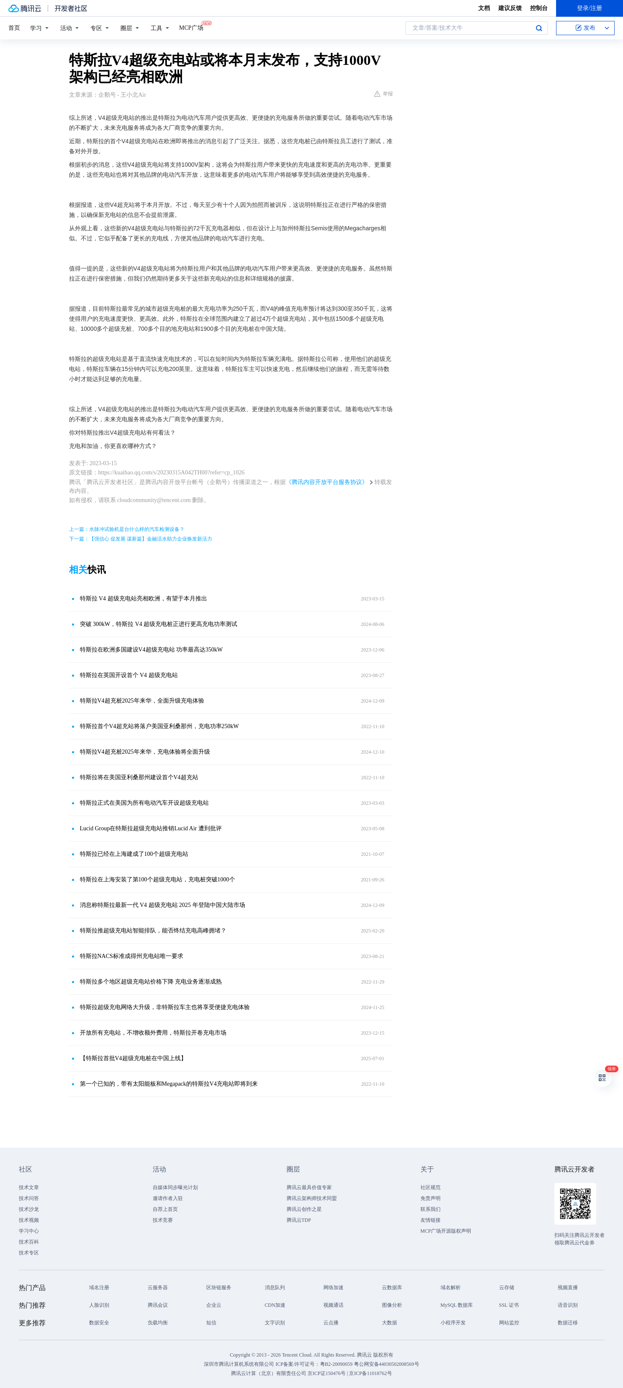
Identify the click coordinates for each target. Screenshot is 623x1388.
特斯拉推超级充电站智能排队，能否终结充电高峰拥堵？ (153, 930)
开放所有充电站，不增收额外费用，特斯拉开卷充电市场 (153, 1033)
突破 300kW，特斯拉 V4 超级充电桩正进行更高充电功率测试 (159, 624)
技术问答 (29, 1198)
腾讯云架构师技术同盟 (312, 1198)
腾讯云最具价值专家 (309, 1187)
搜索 (539, 28)
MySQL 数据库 (457, 1305)
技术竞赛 (163, 1220)
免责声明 (430, 1198)
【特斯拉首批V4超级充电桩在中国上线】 (133, 1058)
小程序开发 (453, 1323)
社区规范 (430, 1187)
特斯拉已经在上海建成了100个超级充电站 (134, 854)
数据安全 (99, 1323)
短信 (211, 1323)
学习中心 (29, 1231)
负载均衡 (158, 1323)
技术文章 (29, 1187)
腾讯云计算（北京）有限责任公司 (268, 1373)
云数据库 (392, 1287)
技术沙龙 (29, 1209)
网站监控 (509, 1323)
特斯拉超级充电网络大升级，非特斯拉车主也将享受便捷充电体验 (165, 1007)
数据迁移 (568, 1323)
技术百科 (29, 1242)
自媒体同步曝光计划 (175, 1187)
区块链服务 (218, 1287)
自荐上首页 (165, 1209)
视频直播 (568, 1287)
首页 (14, 28)
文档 (484, 8)
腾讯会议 (158, 1305)
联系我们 (430, 1209)
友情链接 (430, 1220)
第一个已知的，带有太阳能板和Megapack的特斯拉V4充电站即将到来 (169, 1084)
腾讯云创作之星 (304, 1209)
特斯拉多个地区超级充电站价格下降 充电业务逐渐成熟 (151, 982)
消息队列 (275, 1287)
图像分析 (392, 1305)
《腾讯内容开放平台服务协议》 (327, 482)
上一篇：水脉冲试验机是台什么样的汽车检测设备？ (127, 529)
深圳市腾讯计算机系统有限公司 (239, 1364)
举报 (383, 93)
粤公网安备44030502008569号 (386, 1364)
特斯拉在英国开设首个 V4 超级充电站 (129, 675)
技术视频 (29, 1220)
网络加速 (333, 1287)
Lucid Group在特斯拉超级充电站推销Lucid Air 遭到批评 (151, 828)
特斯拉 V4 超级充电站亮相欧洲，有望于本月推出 (143, 598)
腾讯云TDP (299, 1220)
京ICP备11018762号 (370, 1373)
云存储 (506, 1287)
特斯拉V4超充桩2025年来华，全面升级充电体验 (142, 701)
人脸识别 (99, 1305)
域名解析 (451, 1287)
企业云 (213, 1305)
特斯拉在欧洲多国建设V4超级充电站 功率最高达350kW (151, 649)
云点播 (330, 1323)
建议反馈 (510, 8)
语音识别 (568, 1305)
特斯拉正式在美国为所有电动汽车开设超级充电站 (144, 803)
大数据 (389, 1323)
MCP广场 (191, 27)
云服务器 (158, 1287)
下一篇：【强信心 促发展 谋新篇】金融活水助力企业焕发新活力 (140, 539)
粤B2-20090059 (337, 1364)
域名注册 (99, 1287)
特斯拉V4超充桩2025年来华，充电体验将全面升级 (145, 752)
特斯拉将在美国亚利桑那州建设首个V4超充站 (139, 777)
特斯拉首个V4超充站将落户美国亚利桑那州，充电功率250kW (159, 726)
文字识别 (275, 1323)
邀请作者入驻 (168, 1198)
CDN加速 (275, 1305)
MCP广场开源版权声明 (445, 1231)
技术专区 (29, 1253)
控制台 (539, 8)
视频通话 (333, 1305)
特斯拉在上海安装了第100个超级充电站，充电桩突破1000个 (157, 879)
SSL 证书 (509, 1305)
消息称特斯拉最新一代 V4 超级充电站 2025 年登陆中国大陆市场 (162, 905)
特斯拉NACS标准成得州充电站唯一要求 (131, 956)
